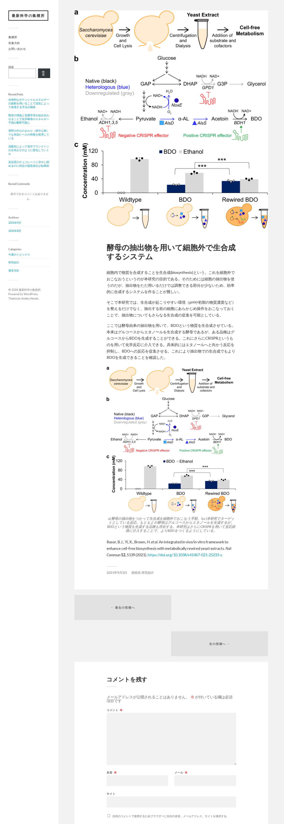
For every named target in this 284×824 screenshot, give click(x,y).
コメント (115, 674)
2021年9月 (14, 223)
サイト (111, 757)
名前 (112, 736)
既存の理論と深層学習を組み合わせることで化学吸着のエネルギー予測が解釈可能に (28, 119)
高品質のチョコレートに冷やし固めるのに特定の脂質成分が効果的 (28, 163)
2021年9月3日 (117, 572)
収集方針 (14, 43)
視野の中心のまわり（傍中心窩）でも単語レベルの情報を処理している (28, 134)
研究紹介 (13, 262)
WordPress (31, 294)
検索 (11, 67)
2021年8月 (14, 231)
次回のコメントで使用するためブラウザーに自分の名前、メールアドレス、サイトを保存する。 (170, 780)
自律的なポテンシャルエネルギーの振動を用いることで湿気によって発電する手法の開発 (28, 103)
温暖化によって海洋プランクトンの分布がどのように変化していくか (28, 150)
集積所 (12, 37)
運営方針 (13, 270)
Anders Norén (29, 298)
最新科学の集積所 (28, 15)
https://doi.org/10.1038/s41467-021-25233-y (185, 554)
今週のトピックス (19, 254)
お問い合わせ (17, 49)
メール (181, 736)
